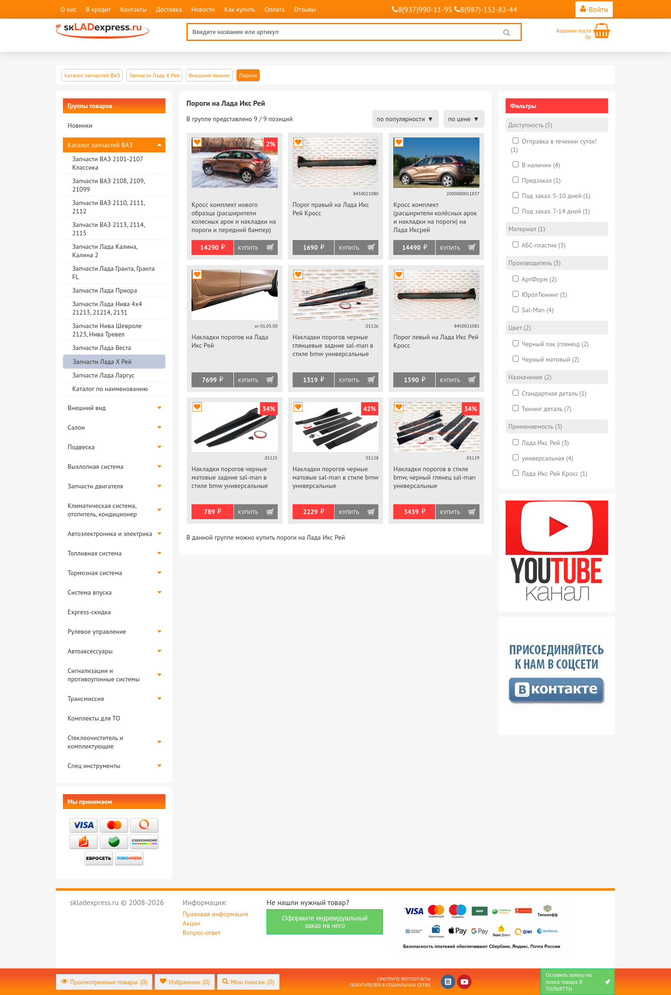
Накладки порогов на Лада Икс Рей (230, 341)
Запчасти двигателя (95, 486)
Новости (203, 9)
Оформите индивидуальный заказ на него (325, 921)
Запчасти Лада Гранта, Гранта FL (113, 272)
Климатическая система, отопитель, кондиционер (102, 509)
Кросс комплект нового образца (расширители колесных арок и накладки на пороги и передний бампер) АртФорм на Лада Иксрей (234, 217)
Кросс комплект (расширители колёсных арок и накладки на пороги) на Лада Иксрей (435, 217)
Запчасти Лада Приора (104, 290)
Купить (248, 247)
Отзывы (305, 9)
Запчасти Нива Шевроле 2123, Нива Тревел (107, 330)
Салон (76, 427)
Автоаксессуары (90, 651)
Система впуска (90, 592)
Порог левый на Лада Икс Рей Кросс (435, 341)
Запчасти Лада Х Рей (102, 361)
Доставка (169, 9)
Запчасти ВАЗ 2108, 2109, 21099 (108, 185)
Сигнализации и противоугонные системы (104, 674)
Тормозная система (95, 573)
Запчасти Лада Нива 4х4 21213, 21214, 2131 (107, 308)
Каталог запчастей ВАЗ (100, 145)
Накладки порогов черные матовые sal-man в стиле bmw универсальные (335, 477)
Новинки (80, 125)
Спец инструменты (94, 766)
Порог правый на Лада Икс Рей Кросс (331, 208)
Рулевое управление (97, 631)
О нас (68, 9)
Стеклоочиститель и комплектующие (95, 742)
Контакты (133, 9)
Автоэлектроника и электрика (110, 533)
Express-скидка (89, 612)
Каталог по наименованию (110, 388)
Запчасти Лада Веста (101, 347)
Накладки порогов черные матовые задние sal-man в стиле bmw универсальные (230, 477)
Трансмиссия (86, 698)
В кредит (98, 9)
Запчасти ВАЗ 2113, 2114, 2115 (108, 228)
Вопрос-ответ (201, 932)
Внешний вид (87, 408)
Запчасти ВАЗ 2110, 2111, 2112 (108, 207)
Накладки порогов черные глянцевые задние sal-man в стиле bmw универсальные (333, 345)
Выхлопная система (95, 466)
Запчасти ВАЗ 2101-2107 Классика (107, 163)
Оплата (274, 9)
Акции (191, 923)
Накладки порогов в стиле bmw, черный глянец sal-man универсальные (434, 477)
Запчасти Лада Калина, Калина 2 (104, 250)
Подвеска (81, 447)
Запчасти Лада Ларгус (103, 375)
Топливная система (95, 553)
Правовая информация (215, 914)
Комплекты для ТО (94, 718)
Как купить (239, 9)
